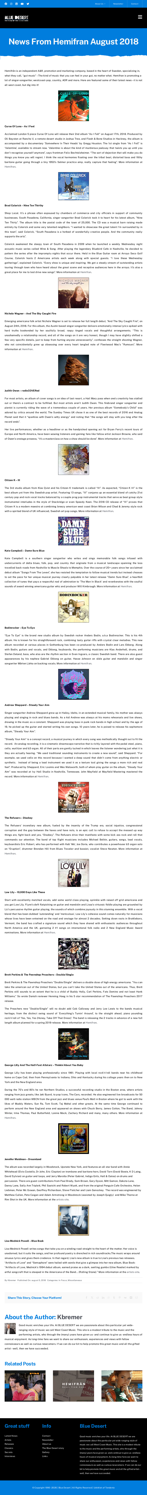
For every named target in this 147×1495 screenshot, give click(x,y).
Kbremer (12, 1280)
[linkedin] (16, 4)
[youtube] (22, 4)
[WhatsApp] (108, 1297)
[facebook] (6, 4)
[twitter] (28, 4)
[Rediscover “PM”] (25, 1371)
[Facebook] (86, 1297)
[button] (7, 1386)
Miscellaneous (75, 1280)
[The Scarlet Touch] (121, 1371)
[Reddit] (97, 1297)
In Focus (63, 1280)
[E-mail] (136, 1297)
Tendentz (110, 1487)
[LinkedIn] (103, 1297)
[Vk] (125, 1297)
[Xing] (131, 1297)
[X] (92, 1297)
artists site (62, 1199)
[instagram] (11, 4)
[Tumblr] (114, 1297)
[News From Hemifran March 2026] (73, 1371)
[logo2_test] (16, 14)
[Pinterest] (119, 1297)
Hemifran (10, 166)
